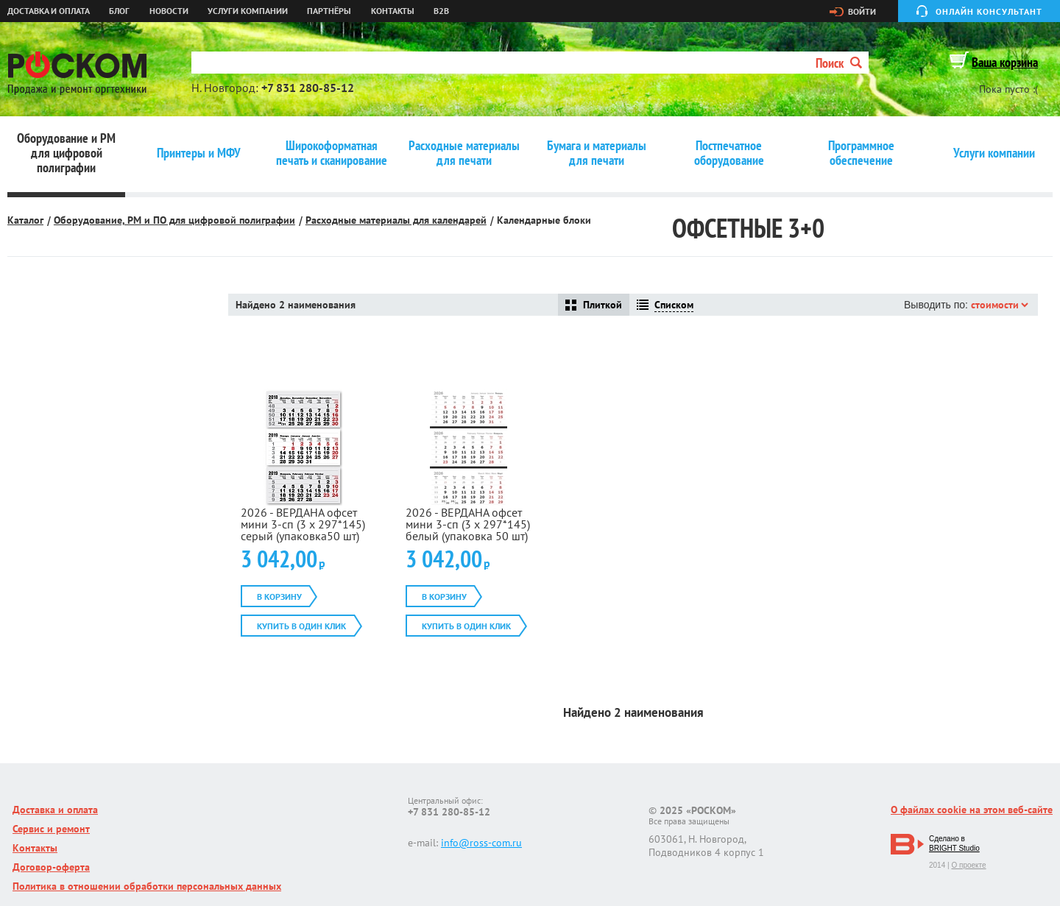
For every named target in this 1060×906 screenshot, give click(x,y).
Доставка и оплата (48, 11)
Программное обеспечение (861, 153)
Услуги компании (248, 11)
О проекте (968, 865)
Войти (862, 11)
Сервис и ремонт (51, 828)
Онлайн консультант (989, 11)
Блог (119, 11)
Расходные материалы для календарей (396, 220)
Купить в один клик (301, 625)
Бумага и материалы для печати (596, 153)
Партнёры (329, 11)
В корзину (279, 596)
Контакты (392, 11)
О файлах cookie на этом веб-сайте (972, 809)
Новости (168, 11)
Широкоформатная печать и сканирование (331, 153)
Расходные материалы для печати (464, 153)
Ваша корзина (1005, 62)
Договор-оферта (51, 867)
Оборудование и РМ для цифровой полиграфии (66, 153)
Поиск (839, 62)
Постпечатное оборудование (729, 153)
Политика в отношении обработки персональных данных (147, 886)
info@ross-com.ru (481, 842)
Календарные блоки (544, 220)
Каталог (25, 220)
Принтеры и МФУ (199, 153)
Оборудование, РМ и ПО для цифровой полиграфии (174, 220)
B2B (441, 11)
